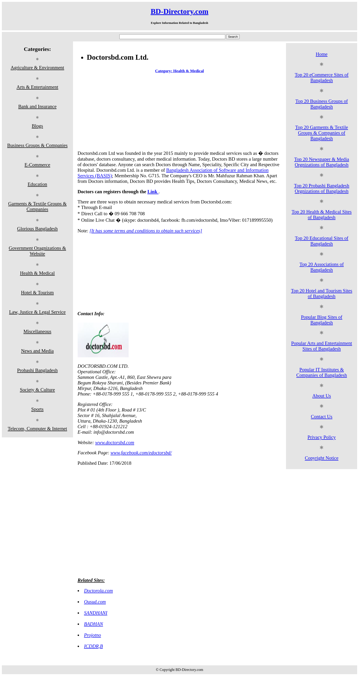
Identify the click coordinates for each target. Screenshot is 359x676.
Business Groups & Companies (37, 145)
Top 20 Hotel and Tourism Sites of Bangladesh (321, 293)
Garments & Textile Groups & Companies (37, 206)
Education (37, 184)
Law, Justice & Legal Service (37, 312)
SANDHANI (95, 612)
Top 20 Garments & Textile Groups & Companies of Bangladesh (321, 133)
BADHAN (93, 623)
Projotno (92, 635)
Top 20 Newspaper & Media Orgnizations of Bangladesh (321, 161)
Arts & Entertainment (37, 87)
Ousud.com (95, 601)
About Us (321, 395)
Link (153, 191)
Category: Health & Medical (179, 71)
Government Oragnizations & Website (37, 250)
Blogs (37, 125)
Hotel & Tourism (37, 292)
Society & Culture (37, 389)
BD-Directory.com (179, 11)
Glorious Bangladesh (37, 228)
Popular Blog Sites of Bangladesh (321, 319)
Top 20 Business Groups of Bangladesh (321, 103)
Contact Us (321, 416)
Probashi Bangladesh (37, 370)
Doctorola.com (98, 590)
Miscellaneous (37, 331)
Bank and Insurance (37, 106)
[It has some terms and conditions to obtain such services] (145, 230)
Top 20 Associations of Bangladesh (321, 267)
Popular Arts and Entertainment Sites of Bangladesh (321, 345)
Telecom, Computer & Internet (37, 428)
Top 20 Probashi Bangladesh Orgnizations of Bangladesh (321, 188)
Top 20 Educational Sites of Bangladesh (321, 240)
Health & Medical (37, 273)
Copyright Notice (321, 458)
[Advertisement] (180, 112)
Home (321, 54)
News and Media (37, 350)
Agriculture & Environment (37, 67)
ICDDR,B (93, 646)
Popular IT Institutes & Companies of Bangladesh (321, 372)
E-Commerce (37, 164)
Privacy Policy (322, 437)
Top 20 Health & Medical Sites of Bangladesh (322, 214)
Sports (37, 409)
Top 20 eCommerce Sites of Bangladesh (322, 77)
